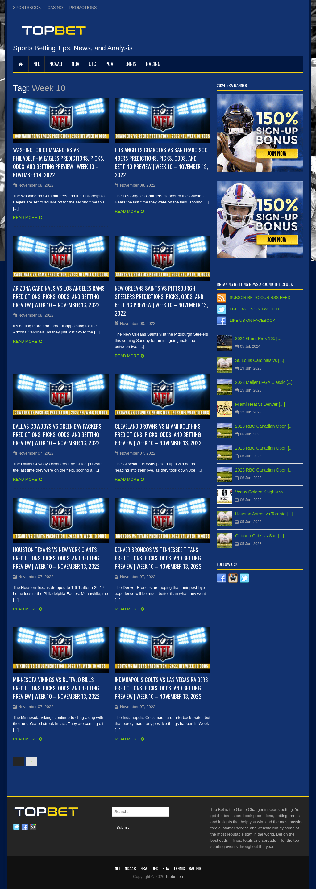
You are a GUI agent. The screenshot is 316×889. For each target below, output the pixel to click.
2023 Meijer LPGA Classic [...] (264, 382)
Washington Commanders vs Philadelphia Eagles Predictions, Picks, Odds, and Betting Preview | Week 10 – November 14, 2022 (58, 162)
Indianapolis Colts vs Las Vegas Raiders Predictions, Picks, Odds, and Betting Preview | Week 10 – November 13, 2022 (161, 688)
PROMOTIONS (83, 7)
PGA (109, 64)
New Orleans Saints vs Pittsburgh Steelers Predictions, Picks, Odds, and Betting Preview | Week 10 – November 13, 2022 (161, 300)
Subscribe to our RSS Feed (260, 297)
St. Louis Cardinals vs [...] (259, 360)
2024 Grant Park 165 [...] (258, 338)
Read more (25, 217)
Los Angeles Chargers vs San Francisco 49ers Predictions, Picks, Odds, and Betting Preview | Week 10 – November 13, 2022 (161, 162)
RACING (153, 64)
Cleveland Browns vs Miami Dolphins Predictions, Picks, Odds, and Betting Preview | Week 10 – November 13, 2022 (158, 434)
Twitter (16, 827)
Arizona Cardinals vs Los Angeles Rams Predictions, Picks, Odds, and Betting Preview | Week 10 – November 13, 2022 (59, 296)
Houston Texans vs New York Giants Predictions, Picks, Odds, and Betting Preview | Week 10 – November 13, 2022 (56, 558)
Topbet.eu (174, 876)
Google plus (33, 827)
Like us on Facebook (252, 320)
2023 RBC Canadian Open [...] (264, 426)
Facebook (24, 827)
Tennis (129, 64)
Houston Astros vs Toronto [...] (264, 513)
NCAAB (55, 64)
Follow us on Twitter (254, 309)
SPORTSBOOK (27, 7)
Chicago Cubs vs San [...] (259, 535)
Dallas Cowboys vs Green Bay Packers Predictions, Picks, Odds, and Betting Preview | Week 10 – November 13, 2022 (57, 434)
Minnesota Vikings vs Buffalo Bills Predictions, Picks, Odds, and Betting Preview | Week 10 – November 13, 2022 (56, 688)
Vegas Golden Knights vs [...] (263, 491)
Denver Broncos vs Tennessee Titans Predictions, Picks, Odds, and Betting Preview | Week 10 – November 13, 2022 (158, 558)
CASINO (55, 7)
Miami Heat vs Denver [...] (260, 404)
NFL (36, 64)
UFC (92, 64)
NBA (75, 64)
